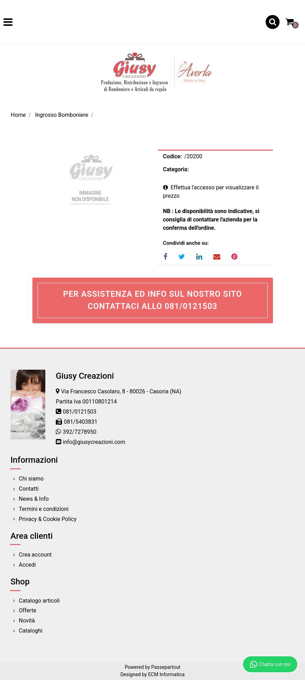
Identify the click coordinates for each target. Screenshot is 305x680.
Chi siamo (31, 478)
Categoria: (176, 169)
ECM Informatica (166, 674)
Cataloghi (31, 630)
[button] (273, 22)
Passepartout (166, 667)
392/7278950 (80, 432)
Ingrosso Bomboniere (61, 115)
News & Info (34, 499)
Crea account (35, 554)
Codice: (172, 156)
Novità (27, 620)
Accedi (27, 564)
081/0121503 (80, 411)
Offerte (27, 610)
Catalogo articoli (39, 600)
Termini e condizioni (44, 509)
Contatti (29, 488)
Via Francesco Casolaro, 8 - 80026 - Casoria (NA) (121, 391)
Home (18, 115)
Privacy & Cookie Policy (48, 519)
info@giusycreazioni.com (94, 442)
